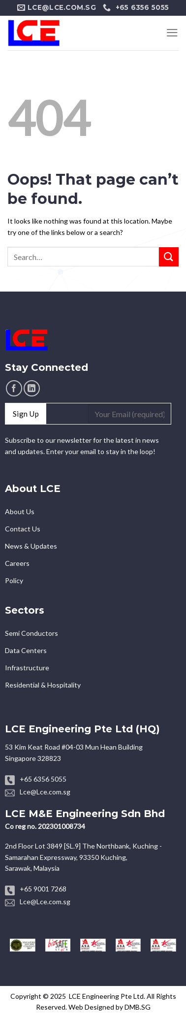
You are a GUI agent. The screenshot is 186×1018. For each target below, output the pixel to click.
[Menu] (172, 32)
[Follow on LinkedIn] (32, 388)
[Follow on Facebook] (14, 388)
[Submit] (169, 256)
